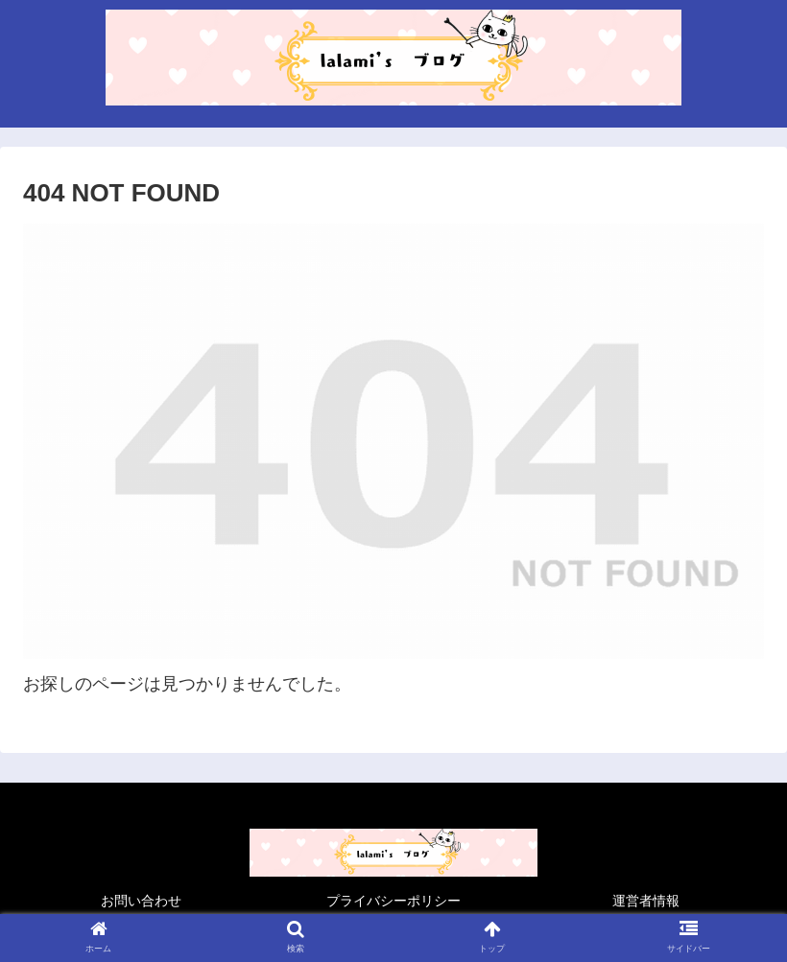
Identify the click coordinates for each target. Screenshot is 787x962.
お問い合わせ (141, 900)
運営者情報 (646, 900)
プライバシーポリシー (393, 900)
